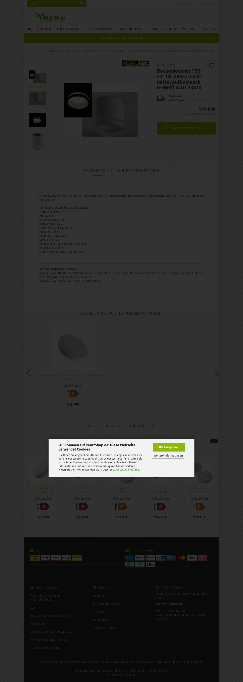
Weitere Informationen (168, 455)
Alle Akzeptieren (169, 447)
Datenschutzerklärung (126, 469)
